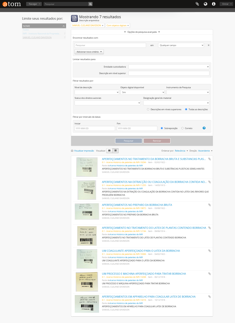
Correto (186, 128)
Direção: (193, 150)
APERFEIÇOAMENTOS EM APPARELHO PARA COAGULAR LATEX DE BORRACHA (149, 296)
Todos (26, 30)
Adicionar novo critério (89, 51)
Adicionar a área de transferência (209, 159)
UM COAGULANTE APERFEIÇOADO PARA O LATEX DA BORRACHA (141, 251)
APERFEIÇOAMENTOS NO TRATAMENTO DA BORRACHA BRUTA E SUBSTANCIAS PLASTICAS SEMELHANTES (165, 159)
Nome (26, 25)
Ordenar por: (167, 150)
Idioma (205, 4)
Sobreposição (169, 128)
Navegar (33, 3)
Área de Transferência (197, 4)
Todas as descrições (196, 109)
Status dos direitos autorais (88, 97)
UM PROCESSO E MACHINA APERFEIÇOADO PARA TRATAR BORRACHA (144, 273)
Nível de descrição (83, 87)
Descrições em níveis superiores (164, 109)
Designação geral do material (157, 97)
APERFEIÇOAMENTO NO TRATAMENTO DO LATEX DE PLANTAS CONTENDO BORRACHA (154, 228)
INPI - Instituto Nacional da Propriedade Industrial (47, 34)
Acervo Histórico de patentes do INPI (126, 165)
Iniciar (77, 123)
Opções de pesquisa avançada (142, 31)
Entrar (225, 3)
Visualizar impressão (82, 150)
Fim (118, 123)
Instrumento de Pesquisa (178, 87)
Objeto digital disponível (132, 87)
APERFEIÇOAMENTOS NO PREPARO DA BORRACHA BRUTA (137, 205)
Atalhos (214, 4)
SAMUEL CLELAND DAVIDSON (37, 38)
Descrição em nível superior (112, 73)
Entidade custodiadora (115, 66)
